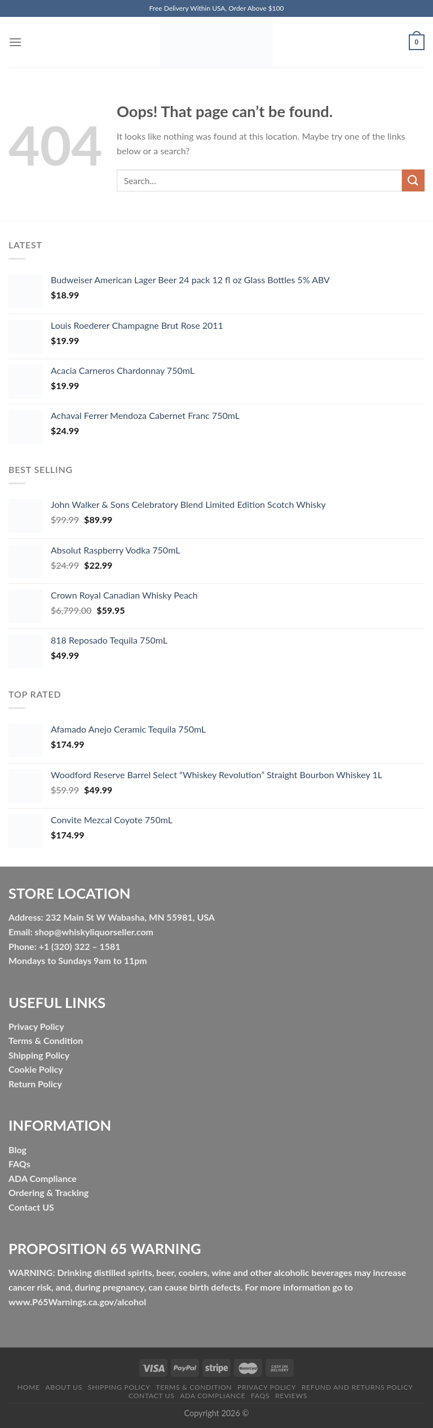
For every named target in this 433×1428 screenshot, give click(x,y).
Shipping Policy (119, 1387)
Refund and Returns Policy (357, 1387)
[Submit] (413, 180)
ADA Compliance (42, 1178)
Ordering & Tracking (48, 1192)
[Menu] (15, 42)
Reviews (291, 1395)
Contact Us (151, 1395)
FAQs (19, 1163)
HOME (28, 1387)
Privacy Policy (266, 1387)
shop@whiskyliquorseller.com (94, 931)
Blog (17, 1149)
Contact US (31, 1207)
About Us (63, 1387)
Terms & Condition (194, 1387)
